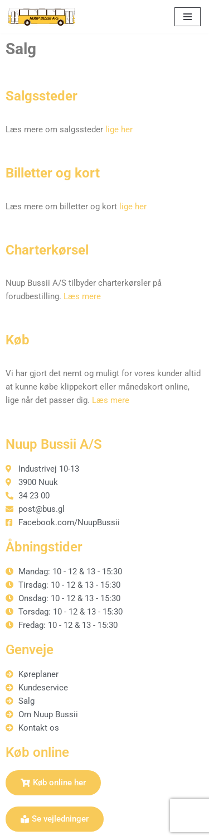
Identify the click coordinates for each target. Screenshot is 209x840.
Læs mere (82, 296)
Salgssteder (41, 96)
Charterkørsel (47, 250)
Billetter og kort (53, 173)
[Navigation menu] (187, 16)
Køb (18, 340)
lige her (119, 129)
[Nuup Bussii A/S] (41, 17)
